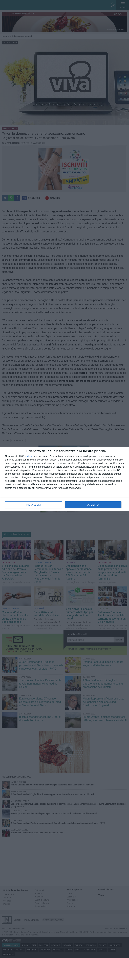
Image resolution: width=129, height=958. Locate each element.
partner (28, 456)
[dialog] (64, 479)
